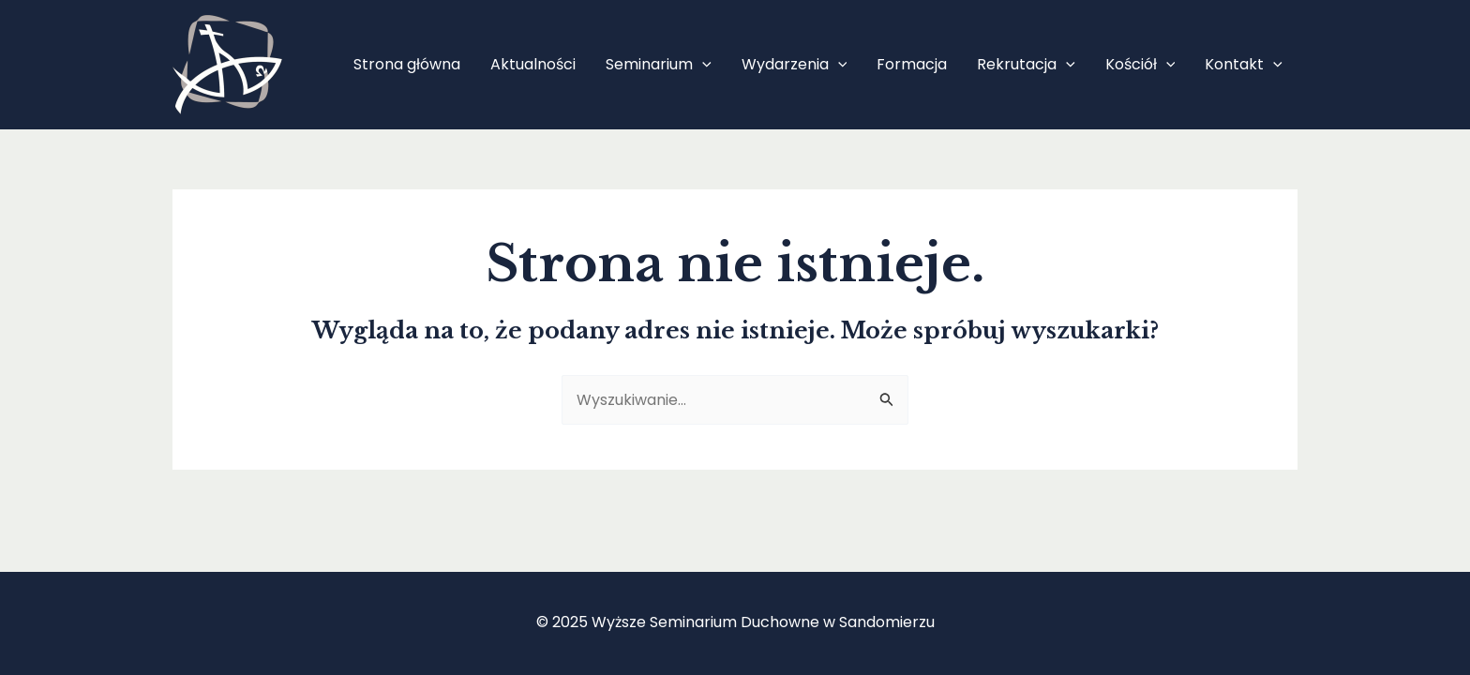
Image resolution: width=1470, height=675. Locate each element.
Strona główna (406, 64)
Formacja (912, 64)
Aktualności (533, 64)
